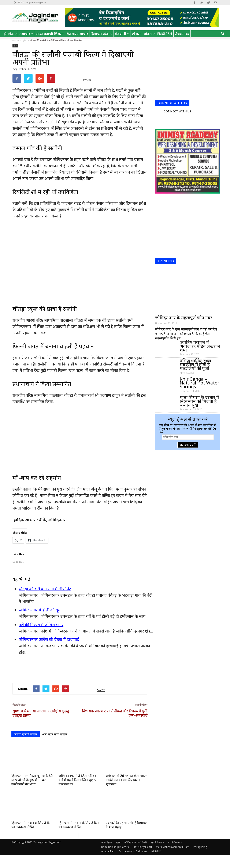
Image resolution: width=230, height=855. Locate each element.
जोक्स (149, 33)
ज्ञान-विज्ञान (106, 842)
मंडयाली (122, 33)
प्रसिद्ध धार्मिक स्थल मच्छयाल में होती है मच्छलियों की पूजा (195, 364)
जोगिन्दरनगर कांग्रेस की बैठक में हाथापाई (49, 639)
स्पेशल (136, 33)
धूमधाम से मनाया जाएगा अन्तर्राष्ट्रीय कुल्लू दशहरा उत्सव (40, 713)
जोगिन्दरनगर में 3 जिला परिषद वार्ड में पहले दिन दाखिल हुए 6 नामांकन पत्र (77, 780)
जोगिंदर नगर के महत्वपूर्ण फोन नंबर (183, 318)
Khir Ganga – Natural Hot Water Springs (199, 383)
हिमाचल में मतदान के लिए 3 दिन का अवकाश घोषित (31, 825)
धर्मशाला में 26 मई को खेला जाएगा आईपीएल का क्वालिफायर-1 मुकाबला (127, 780)
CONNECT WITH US (172, 103)
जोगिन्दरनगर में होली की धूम (40, 610)
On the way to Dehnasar (133, 851)
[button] (223, 34)
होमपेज (10, 33)
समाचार (26, 33)
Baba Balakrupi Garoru (115, 847)
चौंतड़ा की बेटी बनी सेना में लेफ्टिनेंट (45, 589)
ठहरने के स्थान (157, 842)
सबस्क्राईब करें (188, 445)
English (164, 33)
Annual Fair (108, 851)
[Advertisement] (79, 669)
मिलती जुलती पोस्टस (25, 734)
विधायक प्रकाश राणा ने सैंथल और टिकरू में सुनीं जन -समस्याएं (114, 713)
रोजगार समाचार (77, 33)
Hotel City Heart (142, 847)
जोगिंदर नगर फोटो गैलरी (136, 842)
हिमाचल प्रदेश (101, 33)
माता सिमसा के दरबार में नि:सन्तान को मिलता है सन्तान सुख (199, 401)
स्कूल (118, 842)
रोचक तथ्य (182, 33)
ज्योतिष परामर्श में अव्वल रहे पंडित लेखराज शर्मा (200, 346)
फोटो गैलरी (156, 851)
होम (15, 45)
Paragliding (200, 847)
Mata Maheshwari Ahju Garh (172, 847)
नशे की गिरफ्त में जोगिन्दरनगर (41, 624)
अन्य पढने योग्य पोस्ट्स (54, 734)
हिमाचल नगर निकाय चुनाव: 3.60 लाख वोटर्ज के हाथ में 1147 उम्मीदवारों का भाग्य (31, 780)
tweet (87, 80)
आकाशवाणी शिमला (50, 33)
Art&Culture (175, 842)
